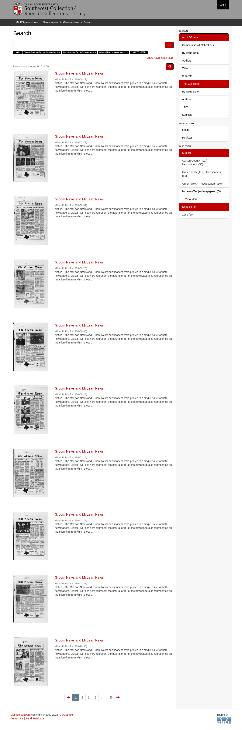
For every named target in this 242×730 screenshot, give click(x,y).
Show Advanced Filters (160, 57)
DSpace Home (29, 22)
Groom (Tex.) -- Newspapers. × (113, 52)
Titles (185, 68)
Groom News (71, 22)
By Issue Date (190, 52)
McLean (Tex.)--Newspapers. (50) (202, 191)
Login (185, 129)
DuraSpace (66, 714)
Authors (186, 60)
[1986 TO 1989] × (139, 52)
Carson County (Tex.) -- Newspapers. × (42, 52)
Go (169, 45)
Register (187, 137)
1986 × (17, 52)
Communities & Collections (198, 45)
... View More (190, 199)
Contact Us (16, 718)
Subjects (187, 76)
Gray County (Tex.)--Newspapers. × (79, 52)
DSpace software (20, 714)
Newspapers (50, 22)
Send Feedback (35, 718)
